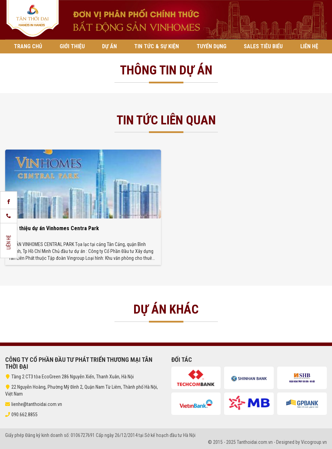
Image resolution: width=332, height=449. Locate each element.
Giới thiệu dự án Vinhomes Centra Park (54, 228)
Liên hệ (309, 46)
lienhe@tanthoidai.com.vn (33, 404)
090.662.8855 (24, 414)
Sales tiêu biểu (263, 46)
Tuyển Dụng (212, 46)
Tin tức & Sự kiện (156, 46)
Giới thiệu (72, 46)
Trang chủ (28, 46)
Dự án (109, 46)
